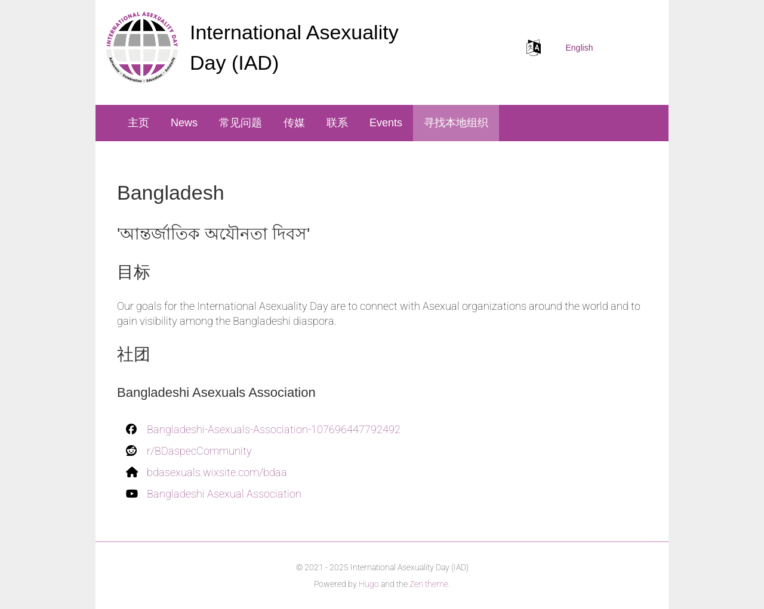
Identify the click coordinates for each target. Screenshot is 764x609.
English (579, 47)
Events (385, 123)
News (184, 123)
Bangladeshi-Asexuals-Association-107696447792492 (274, 429)
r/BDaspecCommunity (199, 451)
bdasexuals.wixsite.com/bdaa (217, 472)
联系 (337, 123)
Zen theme (428, 584)
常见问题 (240, 123)
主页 (138, 123)
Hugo (369, 584)
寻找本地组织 (456, 123)
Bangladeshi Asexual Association (224, 493)
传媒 (294, 123)
